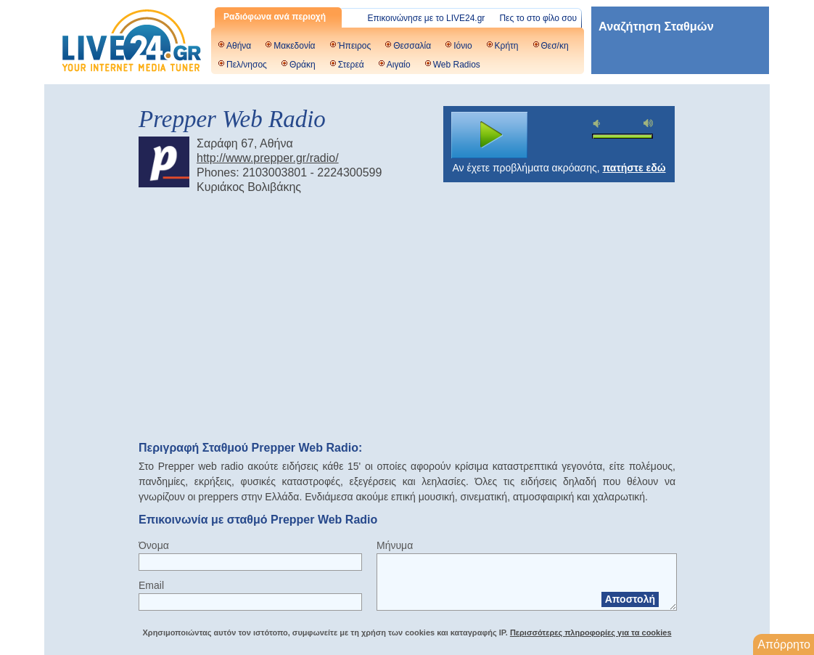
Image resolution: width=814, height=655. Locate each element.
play (489, 135)
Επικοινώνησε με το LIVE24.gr (426, 18)
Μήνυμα (395, 545)
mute (598, 124)
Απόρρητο (783, 644)
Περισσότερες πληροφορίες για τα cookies (591, 632)
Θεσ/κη (555, 46)
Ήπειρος (354, 46)
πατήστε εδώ (634, 168)
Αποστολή (630, 599)
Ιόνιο (462, 46)
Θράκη (302, 65)
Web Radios (456, 65)
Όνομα (154, 545)
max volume (648, 123)
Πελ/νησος (246, 65)
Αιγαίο (399, 65)
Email (151, 585)
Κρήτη (507, 46)
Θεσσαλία (412, 46)
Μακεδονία (294, 46)
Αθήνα (238, 46)
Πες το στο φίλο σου (538, 18)
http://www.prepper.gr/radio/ (268, 158)
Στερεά (351, 65)
